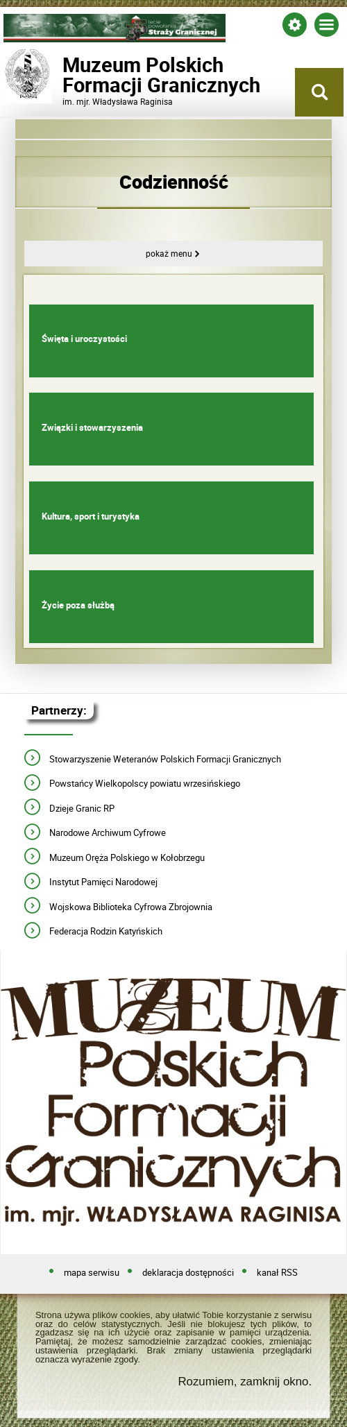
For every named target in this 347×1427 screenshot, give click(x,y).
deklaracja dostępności (188, 1273)
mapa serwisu (91, 1273)
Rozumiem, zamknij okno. (245, 1381)
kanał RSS (277, 1273)
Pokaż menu (169, 253)
